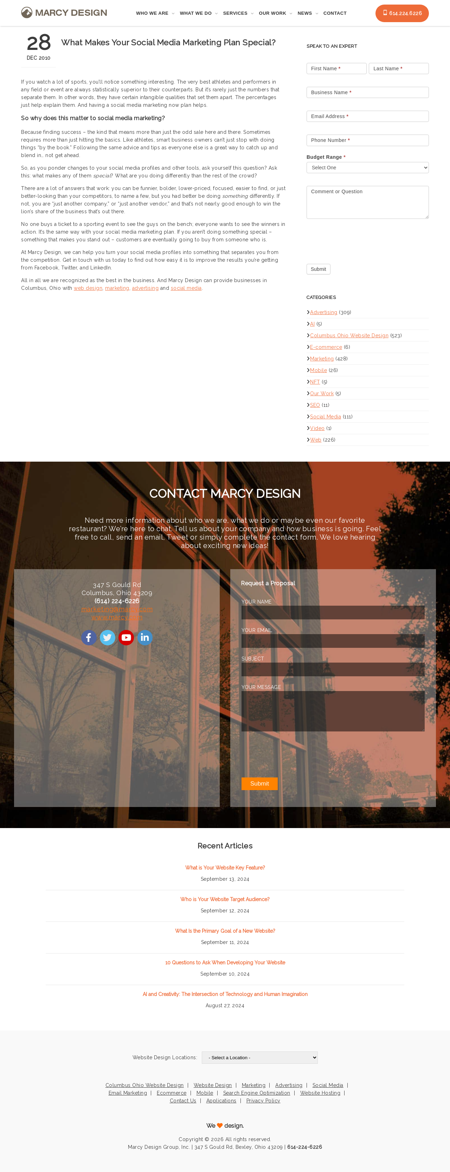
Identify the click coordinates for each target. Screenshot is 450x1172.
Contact (335, 13)
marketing (117, 288)
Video (317, 428)
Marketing (322, 359)
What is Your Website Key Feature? (225, 868)
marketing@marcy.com (117, 609)
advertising (145, 288)
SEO (315, 405)
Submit (318, 269)
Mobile (318, 370)
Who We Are (152, 13)
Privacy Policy (263, 1100)
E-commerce (326, 347)
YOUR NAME (257, 602)
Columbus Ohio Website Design (349, 335)
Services (235, 13)
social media (186, 288)
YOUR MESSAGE (261, 687)
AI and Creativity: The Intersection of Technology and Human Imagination (225, 994)
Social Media (325, 416)
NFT (315, 382)
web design (88, 288)
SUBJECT (253, 659)
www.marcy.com (117, 617)
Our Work (273, 13)
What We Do (196, 13)
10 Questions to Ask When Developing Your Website (225, 962)
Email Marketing (128, 1093)
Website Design (213, 1085)
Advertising (324, 312)
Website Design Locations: (165, 1057)
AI (312, 324)
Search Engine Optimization (256, 1093)
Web (316, 440)
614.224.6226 (402, 13)
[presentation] (360, 239)
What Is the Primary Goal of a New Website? (225, 931)
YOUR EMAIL (257, 630)
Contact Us (183, 1100)
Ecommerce (172, 1093)
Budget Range (326, 157)
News (305, 13)
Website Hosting (320, 1093)
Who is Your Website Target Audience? (225, 899)
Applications (221, 1100)
